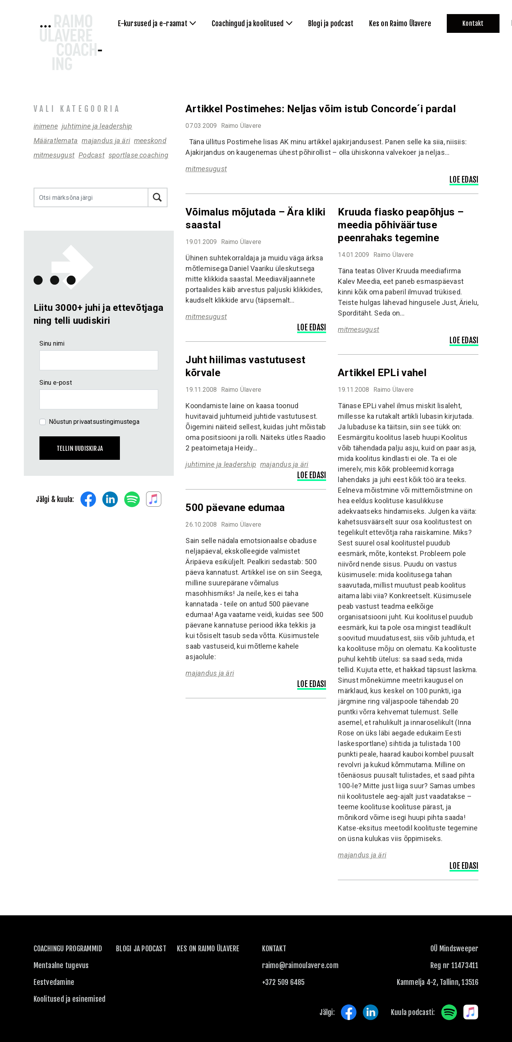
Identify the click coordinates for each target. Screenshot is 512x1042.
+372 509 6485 (283, 982)
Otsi (158, 197)
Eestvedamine (54, 982)
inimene (46, 126)
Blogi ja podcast (141, 948)
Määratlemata (56, 140)
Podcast (91, 155)
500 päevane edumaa (235, 507)
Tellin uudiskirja (80, 448)
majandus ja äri (106, 140)
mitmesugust (54, 155)
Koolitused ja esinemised (70, 999)
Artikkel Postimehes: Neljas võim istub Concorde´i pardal (321, 109)
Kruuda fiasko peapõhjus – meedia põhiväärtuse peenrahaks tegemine (401, 225)
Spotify (132, 499)
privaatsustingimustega (106, 421)
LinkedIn (110, 499)
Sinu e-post (55, 382)
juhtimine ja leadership (97, 126)
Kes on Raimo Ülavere (208, 948)
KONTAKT (274, 948)
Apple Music (154, 499)
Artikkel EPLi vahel (382, 372)
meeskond (150, 140)
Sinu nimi (52, 343)
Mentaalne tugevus (61, 965)
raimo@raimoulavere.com (300, 965)
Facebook (88, 499)
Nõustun (94, 421)
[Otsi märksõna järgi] (91, 197)
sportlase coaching (138, 155)
